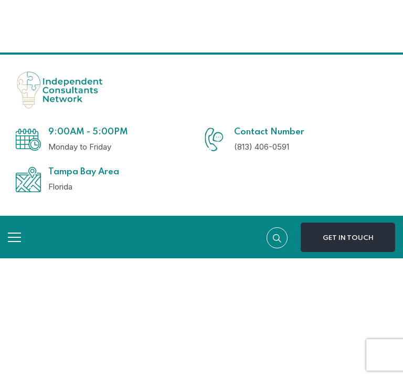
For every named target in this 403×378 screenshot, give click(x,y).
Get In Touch (348, 238)
